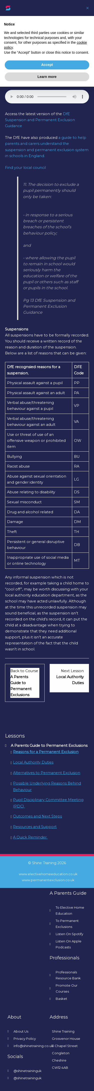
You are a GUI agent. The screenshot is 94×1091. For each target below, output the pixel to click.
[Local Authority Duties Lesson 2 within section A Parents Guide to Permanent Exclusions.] (69, 677)
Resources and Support (35, 826)
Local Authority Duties (33, 762)
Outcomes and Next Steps (37, 816)
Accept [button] (47, 65)
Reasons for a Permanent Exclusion (45, 752)
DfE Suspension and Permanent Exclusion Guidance (40, 120)
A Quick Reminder (30, 837)
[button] (87, 8)
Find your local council (25, 167)
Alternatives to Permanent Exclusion (46, 773)
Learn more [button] (46, 77)
